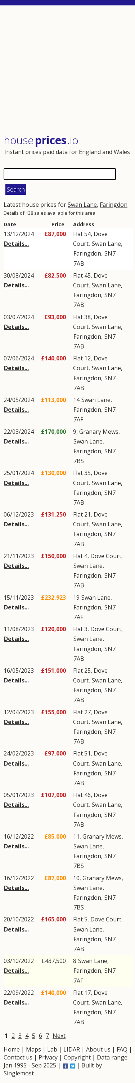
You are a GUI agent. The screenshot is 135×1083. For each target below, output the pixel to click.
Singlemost (19, 1073)
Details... (16, 244)
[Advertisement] (68, 70)
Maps (33, 1049)
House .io (41, 140)
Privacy (48, 1057)
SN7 (110, 253)
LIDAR (71, 1049)
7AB (78, 263)
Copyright (77, 1057)
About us (98, 1049)
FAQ (122, 1049)
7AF (78, 419)
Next (59, 1036)
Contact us (18, 1057)
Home (12, 1049)
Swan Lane (82, 205)
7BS (78, 461)
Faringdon (113, 205)
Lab (52, 1049)
